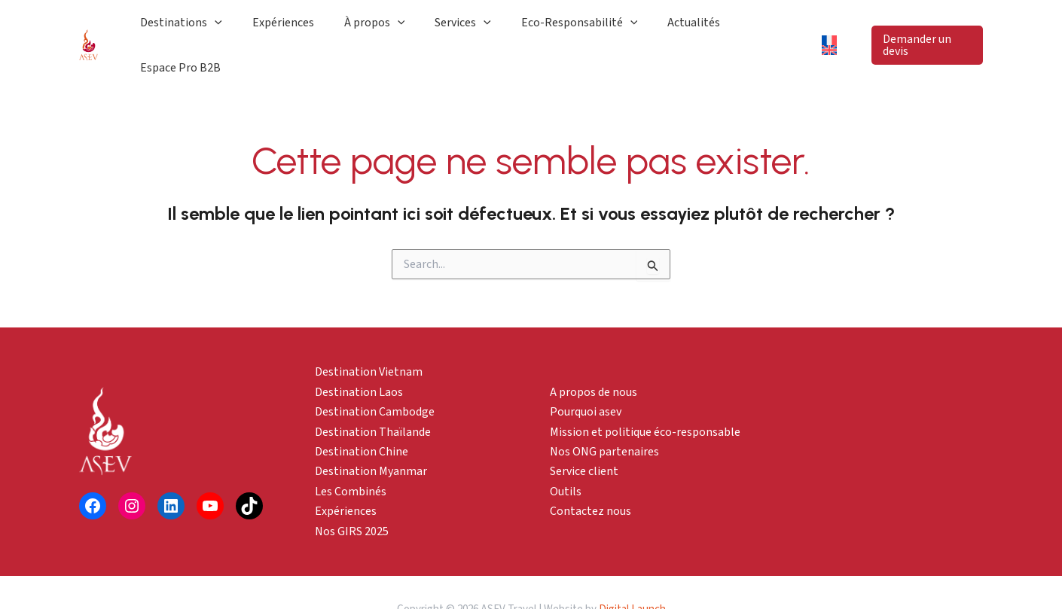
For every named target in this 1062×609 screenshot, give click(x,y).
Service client (584, 437)
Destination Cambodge (375, 377)
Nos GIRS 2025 (352, 497)
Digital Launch (632, 575)
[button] (923, 27)
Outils (565, 457)
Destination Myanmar (371, 437)
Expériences (346, 476)
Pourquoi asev (585, 377)
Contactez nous (590, 476)
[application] (281, 27)
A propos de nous (593, 357)
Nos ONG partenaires (604, 417)
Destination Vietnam (369, 338)
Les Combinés (350, 457)
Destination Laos (359, 357)
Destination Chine (361, 417)
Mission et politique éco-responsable (645, 397)
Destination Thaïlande (373, 397)
